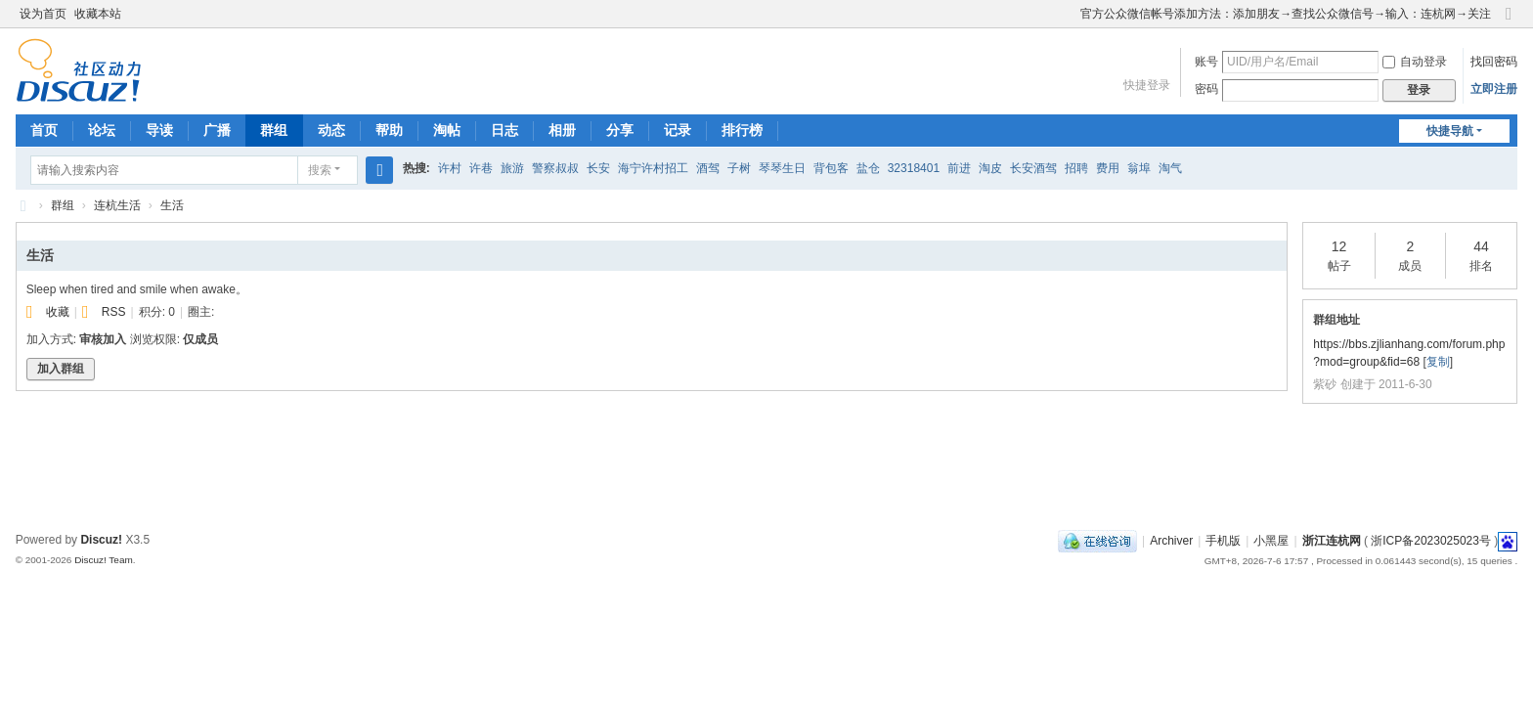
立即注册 (1493, 89)
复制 (1438, 362)
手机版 (1223, 541)
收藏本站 (97, 14)
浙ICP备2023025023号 (1431, 541)
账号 (1206, 61)
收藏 (57, 312)
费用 (1107, 168)
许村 (449, 168)
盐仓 (868, 168)
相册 (562, 130)
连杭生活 (117, 205)
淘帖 (446, 130)
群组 (273, 130)
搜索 (319, 170)
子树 (739, 168)
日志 (504, 130)
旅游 (512, 168)
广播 (217, 130)
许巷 (481, 168)
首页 (44, 130)
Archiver (1171, 541)
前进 (959, 168)
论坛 (101, 130)
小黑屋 (1271, 541)
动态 (331, 130)
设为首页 (43, 14)
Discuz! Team (103, 559)
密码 (1206, 89)
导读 (159, 130)
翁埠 (1139, 168)
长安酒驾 (1033, 168)
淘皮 (990, 168)
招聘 (1076, 168)
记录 (677, 130)
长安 (598, 168)
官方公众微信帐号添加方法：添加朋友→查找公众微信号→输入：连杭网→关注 (1285, 14)
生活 (172, 205)
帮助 (389, 130)
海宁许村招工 (653, 168)
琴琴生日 (782, 168)
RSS (114, 312)
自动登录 (1414, 61)
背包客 (831, 168)
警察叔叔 (555, 168)
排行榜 (742, 130)
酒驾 (708, 168)
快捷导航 (1449, 131)
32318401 (914, 168)
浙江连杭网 (23, 206)
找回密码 (1493, 61)
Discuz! (101, 540)
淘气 (1170, 168)
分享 (620, 130)
